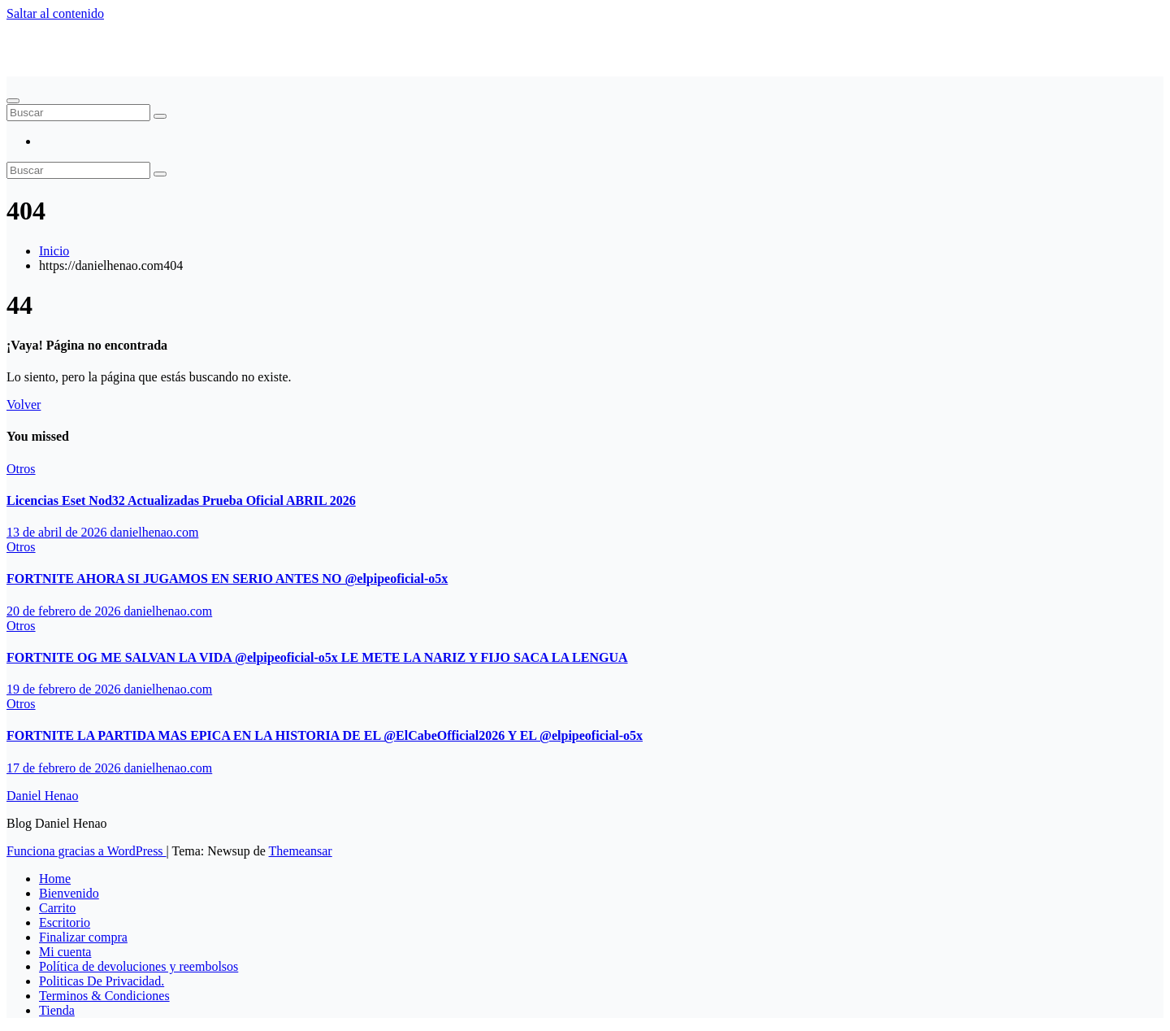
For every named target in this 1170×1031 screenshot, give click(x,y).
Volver (23, 404)
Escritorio (64, 922)
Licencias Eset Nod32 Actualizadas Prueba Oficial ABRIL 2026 (181, 500)
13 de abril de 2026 (58, 532)
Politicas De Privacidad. (101, 981)
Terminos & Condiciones (104, 996)
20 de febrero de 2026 (65, 611)
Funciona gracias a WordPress (86, 851)
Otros (21, 469)
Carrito (57, 908)
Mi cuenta (65, 952)
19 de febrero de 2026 (65, 689)
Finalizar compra (83, 937)
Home (55, 878)
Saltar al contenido (55, 13)
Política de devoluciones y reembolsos (138, 966)
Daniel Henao (42, 41)
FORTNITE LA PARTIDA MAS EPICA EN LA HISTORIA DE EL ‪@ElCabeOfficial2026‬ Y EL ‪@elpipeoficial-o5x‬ (324, 735)
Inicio (54, 251)
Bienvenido (69, 893)
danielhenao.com (154, 532)
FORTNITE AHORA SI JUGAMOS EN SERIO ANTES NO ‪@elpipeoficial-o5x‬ (227, 578)
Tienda (57, 1010)
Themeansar (300, 851)
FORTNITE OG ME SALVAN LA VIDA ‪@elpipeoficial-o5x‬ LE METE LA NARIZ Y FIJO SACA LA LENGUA (317, 657)
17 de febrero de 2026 (65, 768)
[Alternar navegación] (13, 100)
